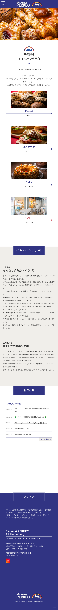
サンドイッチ (29, 151)
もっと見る (45, 439)
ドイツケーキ (29, 186)
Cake (29, 182)
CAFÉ (29, 218)
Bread (29, 111)
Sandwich (29, 146)
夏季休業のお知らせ (21, 428)
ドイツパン (29, 115)
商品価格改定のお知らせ (23, 434)
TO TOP (54, 606)
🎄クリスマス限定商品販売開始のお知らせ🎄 (30, 417)
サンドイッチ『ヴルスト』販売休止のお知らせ (30, 423)
